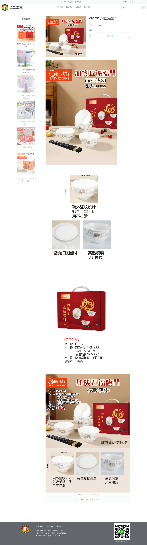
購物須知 (78, 7)
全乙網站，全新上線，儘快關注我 (73, 2)
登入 (133, 2)
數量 (91, 30)
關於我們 (60, 7)
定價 (91, 25)
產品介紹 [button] (69, 7)
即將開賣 (110, 36)
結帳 (126, 2)
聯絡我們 (87, 7)
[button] (43, 2)
